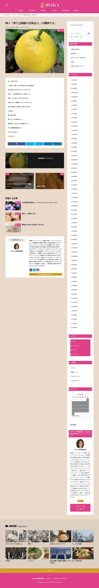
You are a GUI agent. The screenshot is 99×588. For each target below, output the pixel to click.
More (80, 500)
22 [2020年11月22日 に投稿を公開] (87, 408)
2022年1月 (74, 193)
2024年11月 (74, 92)
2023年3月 (74, 147)
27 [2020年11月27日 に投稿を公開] (82, 411)
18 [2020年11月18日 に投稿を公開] (78, 408)
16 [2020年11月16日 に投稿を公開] (73, 408)
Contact (76, 10)
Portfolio (32, 10)
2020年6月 (74, 273)
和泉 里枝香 (73, 424)
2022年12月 (74, 159)
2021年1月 (74, 243)
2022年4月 (74, 180)
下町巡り (8, 561)
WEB (72, 36)
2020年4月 (74, 281)
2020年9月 (74, 260)
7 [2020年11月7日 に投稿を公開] (85, 402)
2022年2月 (74, 189)
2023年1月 (74, 155)
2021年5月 (74, 227)
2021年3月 (74, 235)
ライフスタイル (26, 27)
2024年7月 (74, 109)
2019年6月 (74, 323)
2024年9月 (74, 101)
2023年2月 (74, 151)
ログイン (73, 368)
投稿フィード (74, 372)
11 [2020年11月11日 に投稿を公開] (78, 405)
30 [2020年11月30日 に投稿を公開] (73, 413)
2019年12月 (74, 298)
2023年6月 (74, 138)
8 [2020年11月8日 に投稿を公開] (87, 402)
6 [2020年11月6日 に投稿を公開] (82, 402)
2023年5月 (74, 143)
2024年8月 (74, 105)
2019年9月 (74, 310)
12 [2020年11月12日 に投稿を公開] (80, 405)
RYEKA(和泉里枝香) (38, 578)
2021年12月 (74, 197)
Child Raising (75, 345)
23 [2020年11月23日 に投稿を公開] (73, 411)
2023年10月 (74, 130)
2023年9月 (74, 134)
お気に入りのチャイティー (78, 66)
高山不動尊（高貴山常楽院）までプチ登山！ (60, 562)
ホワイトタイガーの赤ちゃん (78, 57)
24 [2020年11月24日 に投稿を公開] (75, 411)
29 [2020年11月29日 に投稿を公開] (87, 411)
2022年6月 (74, 172)
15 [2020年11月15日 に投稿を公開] (87, 405)
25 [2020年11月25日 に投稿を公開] (78, 411)
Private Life (75, 354)
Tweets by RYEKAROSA (76, 25)
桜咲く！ (73, 62)
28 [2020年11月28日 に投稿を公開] (85, 411)
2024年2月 (74, 117)
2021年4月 (74, 231)
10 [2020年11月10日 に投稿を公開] (75, 405)
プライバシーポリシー (60, 578)
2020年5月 (74, 277)
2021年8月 (74, 214)
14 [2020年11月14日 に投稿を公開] (85, 405)
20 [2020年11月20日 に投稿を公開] (82, 408)
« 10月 (73, 415)
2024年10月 (74, 96)
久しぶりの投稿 (77, 544)
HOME (8, 15)
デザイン (76, 36)
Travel (54, 10)
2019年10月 (74, 306)
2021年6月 (74, 222)
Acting (43, 10)
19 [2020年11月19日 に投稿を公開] (80, 408)
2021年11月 (74, 201)
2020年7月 (74, 269)
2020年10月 (74, 256)
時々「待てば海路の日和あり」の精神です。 (28, 14)
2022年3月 (74, 185)
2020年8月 (74, 264)
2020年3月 (74, 285)
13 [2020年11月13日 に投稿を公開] (82, 405)
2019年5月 (74, 327)
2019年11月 (74, 302)
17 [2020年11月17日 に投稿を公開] (75, 408)
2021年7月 (74, 218)
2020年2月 (74, 289)
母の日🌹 (73, 53)
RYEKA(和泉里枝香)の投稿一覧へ (45, 274)
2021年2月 (74, 239)
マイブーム (31, 561)
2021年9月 (74, 210)
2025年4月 (74, 84)
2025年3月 (74, 88)
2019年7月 (74, 319)
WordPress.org (75, 380)
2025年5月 (74, 80)
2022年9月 (74, 168)
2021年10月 (74, 206)
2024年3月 (74, 113)
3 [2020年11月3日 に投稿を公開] (75, 402)
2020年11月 (74, 252)
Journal (13, 14)
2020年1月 (74, 294)
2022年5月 (74, 176)
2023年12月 (74, 126)
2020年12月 (74, 248)
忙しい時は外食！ (77, 561)
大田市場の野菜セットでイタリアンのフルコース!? (39, 202)
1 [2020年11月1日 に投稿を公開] (87, 400)
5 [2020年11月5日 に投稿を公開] (80, 402)
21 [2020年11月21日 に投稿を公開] (85, 408)
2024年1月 (74, 122)
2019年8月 (74, 315)
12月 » (77, 415)
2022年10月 (74, 164)
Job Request (65, 10)
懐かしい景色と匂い (29, 213)
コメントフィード (75, 376)
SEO (81, 36)
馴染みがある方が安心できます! (33, 224)
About (21, 10)
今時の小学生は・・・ (77, 49)
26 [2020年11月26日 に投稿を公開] (80, 411)
